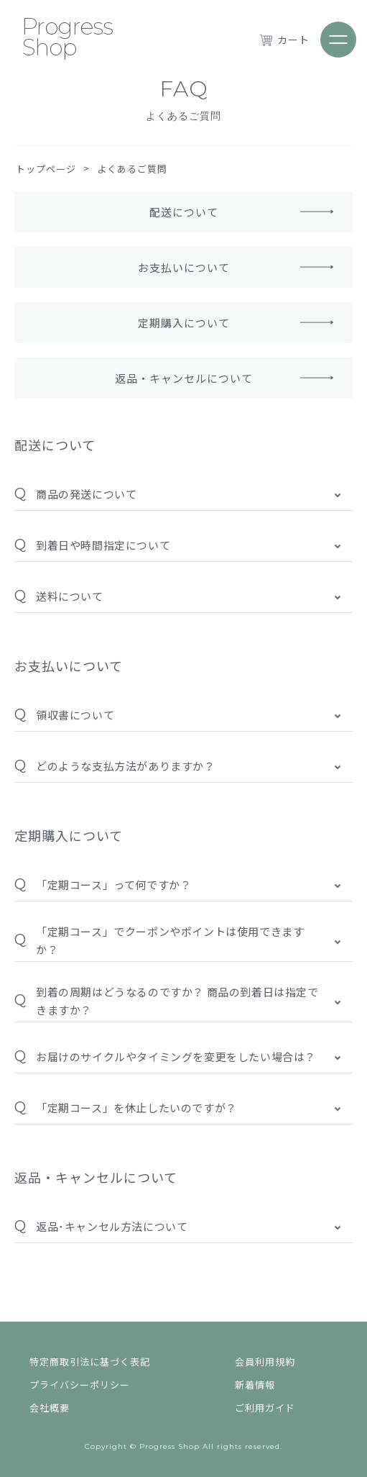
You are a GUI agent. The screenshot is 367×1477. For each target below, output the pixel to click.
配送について (183, 211)
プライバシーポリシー (79, 1381)
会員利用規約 (265, 1358)
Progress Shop (67, 36)
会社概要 (49, 1404)
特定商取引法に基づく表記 (89, 1358)
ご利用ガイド (265, 1404)
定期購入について (184, 322)
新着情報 (255, 1381)
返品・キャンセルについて (184, 378)
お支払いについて (184, 267)
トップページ (46, 169)
